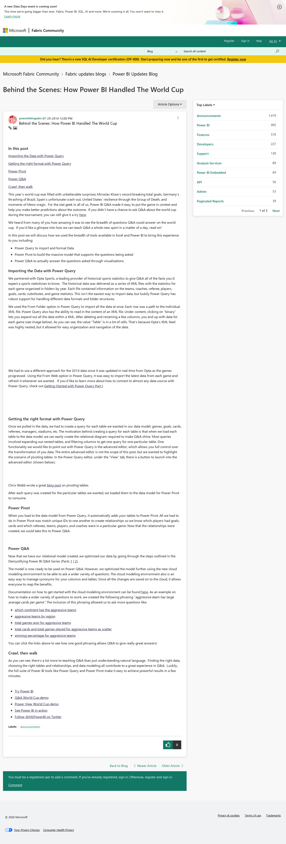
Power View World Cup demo (37, 704)
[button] (178, 118)
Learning (164, 30)
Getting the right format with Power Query (39, 163)
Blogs (148, 30)
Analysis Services (209, 163)
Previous (248, 211)
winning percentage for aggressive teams (45, 635)
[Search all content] (231, 51)
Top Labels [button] (204, 105)
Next (276, 211)
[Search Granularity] (162, 51)
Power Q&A (17, 179)
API (199, 182)
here (82, 214)
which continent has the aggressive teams (45, 609)
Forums (73, 30)
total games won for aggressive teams (43, 622)
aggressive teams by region (35, 616)
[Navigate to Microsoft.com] (14, 30)
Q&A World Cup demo (32, 697)
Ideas (110, 30)
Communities (129, 30)
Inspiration (92, 30)
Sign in (245, 40)
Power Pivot (17, 171)
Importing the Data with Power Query (36, 155)
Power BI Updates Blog (135, 74)
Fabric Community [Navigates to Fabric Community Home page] (48, 30)
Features (203, 135)
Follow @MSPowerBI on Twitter (38, 716)
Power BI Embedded (211, 172)
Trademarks (273, 815)
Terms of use (253, 815)
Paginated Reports (210, 201)
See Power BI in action (31, 710)
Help (259, 40)
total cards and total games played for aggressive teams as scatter (63, 629)
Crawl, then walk (20, 186)
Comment (15, 785)
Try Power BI (24, 691)
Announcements (30, 726)
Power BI (203, 125)
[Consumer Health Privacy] (58, 830)
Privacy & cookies (229, 815)
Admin (201, 191)
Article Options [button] (168, 104)
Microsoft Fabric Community (31, 74)
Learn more (12, 16)
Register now (236, 59)
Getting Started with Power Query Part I (73, 386)
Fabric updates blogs (85, 74)
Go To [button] (273, 41)
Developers (205, 144)
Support (183, 30)
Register (229, 40)
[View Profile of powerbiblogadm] (30, 118)
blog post (54, 485)
